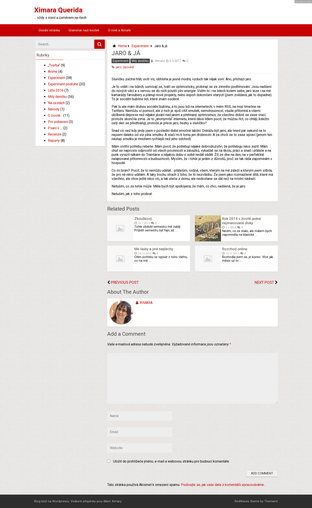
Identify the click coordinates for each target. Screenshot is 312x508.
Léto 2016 (55, 90)
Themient (271, 501)
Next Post (264, 282)
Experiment (140, 46)
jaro (118, 67)
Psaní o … (55, 128)
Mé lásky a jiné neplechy (153, 249)
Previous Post (125, 282)
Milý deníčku (140, 61)
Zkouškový (143, 218)
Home (122, 46)
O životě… (55, 115)
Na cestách (56, 103)
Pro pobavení (58, 122)
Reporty (54, 141)
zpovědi (128, 67)
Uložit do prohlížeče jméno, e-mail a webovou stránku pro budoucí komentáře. (171, 461)
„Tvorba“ (54, 65)
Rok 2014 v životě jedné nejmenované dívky (241, 220)
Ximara (160, 61)
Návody (53, 109)
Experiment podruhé (63, 84)
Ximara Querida (58, 10)
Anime (52, 71)
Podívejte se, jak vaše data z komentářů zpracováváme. (223, 485)
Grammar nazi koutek (84, 30)
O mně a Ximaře (119, 30)
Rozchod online (234, 249)
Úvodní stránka (49, 30)
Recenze (54, 134)
